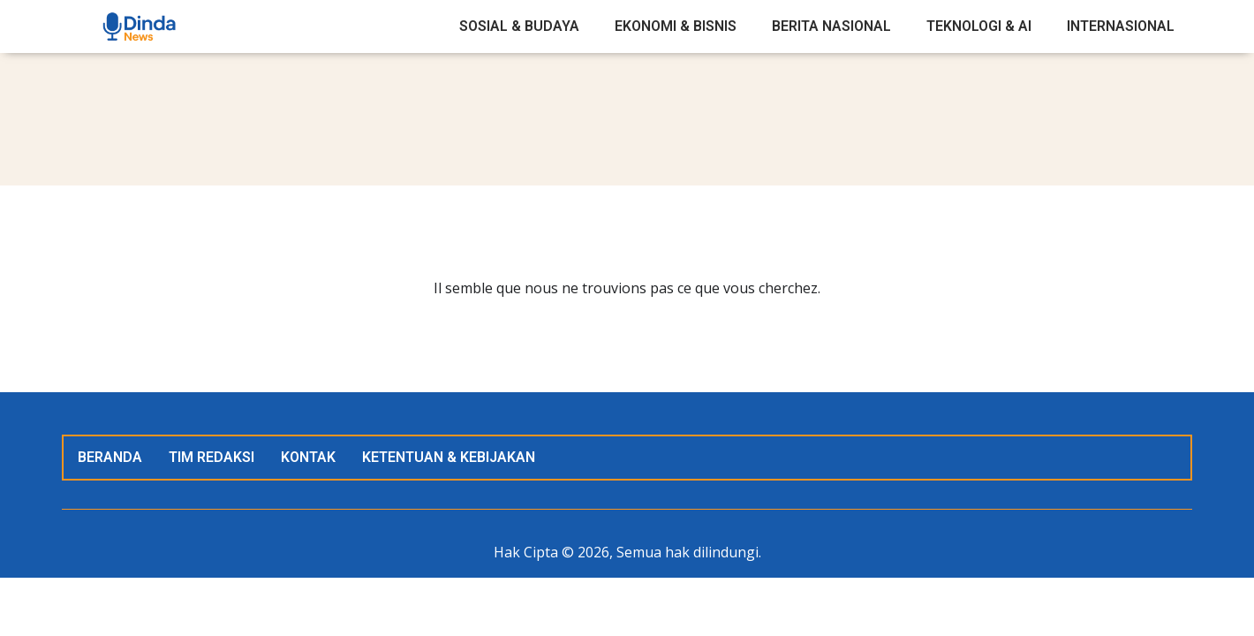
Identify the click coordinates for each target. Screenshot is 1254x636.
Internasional (1121, 26)
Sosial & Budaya (519, 26)
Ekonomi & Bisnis (676, 26)
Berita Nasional (831, 26)
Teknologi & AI (978, 26)
